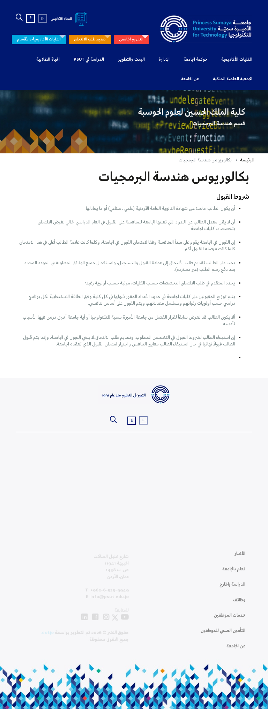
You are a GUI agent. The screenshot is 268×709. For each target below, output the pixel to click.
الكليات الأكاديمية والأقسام (39, 39)
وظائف (239, 603)
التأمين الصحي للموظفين (223, 634)
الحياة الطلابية (48, 59)
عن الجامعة (190, 79)
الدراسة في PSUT (89, 59)
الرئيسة (247, 160)
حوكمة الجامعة (195, 59)
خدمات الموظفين (229, 619)
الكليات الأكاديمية (236, 59)
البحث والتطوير (131, 59)
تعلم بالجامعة (233, 572)
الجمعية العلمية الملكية (232, 79)
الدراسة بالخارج (232, 588)
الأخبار (239, 557)
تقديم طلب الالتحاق (90, 39)
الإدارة (164, 59)
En (43, 19)
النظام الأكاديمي (70, 19)
